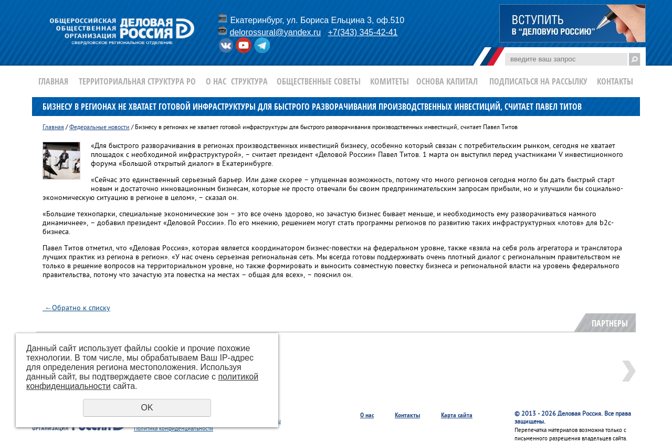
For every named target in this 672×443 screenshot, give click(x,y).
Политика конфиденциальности (173, 429)
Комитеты (389, 81)
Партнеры (610, 323)
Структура (249, 81)
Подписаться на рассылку (538, 81)
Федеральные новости (99, 128)
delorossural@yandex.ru (275, 32)
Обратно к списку (76, 308)
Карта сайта (456, 414)
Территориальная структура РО (137, 81)
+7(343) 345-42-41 (362, 32)
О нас (216, 81)
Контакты (615, 81)
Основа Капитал (447, 81)
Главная (53, 81)
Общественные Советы (319, 81)
